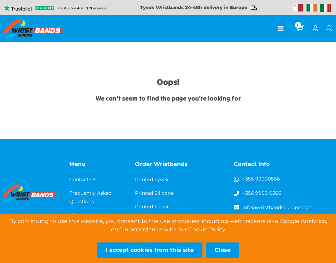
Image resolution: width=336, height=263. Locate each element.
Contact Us (82, 179)
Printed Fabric (152, 207)
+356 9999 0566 (261, 193)
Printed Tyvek (151, 179)
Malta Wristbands (298, 8)
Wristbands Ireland (311, 8)
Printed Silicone (154, 193)
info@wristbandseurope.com (277, 207)
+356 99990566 (261, 179)
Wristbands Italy (325, 8)
